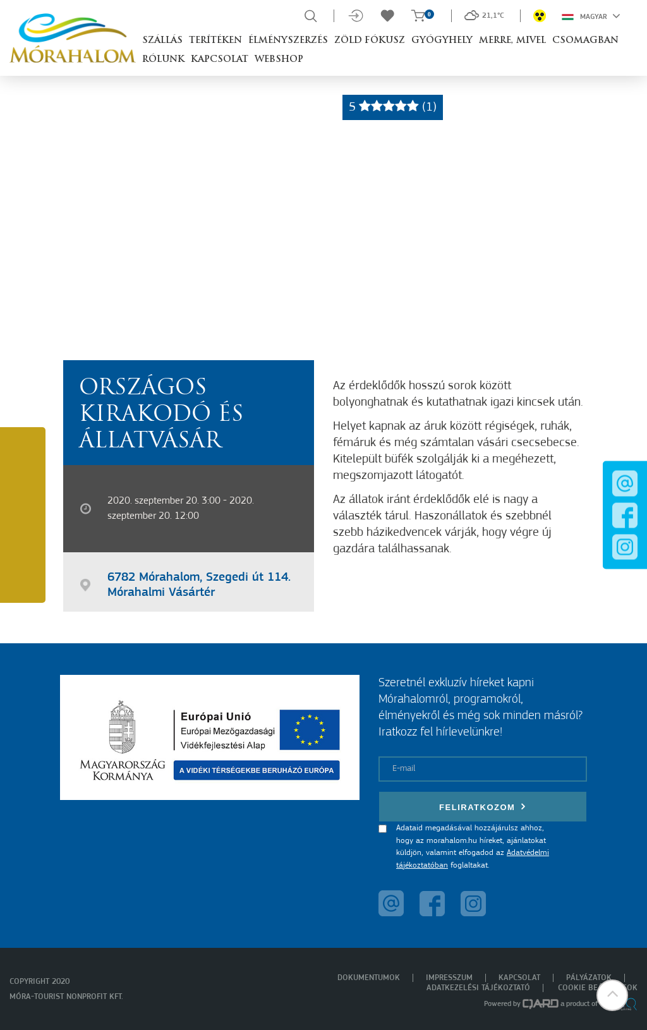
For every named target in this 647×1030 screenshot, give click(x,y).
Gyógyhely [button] (442, 40)
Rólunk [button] (163, 59)
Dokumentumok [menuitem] (368, 978)
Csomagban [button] (585, 40)
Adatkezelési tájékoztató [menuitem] (478, 988)
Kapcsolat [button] (219, 59)
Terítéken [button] (215, 40)
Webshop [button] (279, 59)
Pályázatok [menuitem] (589, 978)
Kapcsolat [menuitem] (519, 978)
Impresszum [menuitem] (449, 978)
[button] (612, 995)
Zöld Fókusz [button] (369, 40)
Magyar (591, 15)
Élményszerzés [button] (288, 40)
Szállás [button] (162, 40)
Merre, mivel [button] (512, 40)
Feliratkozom (482, 806)
